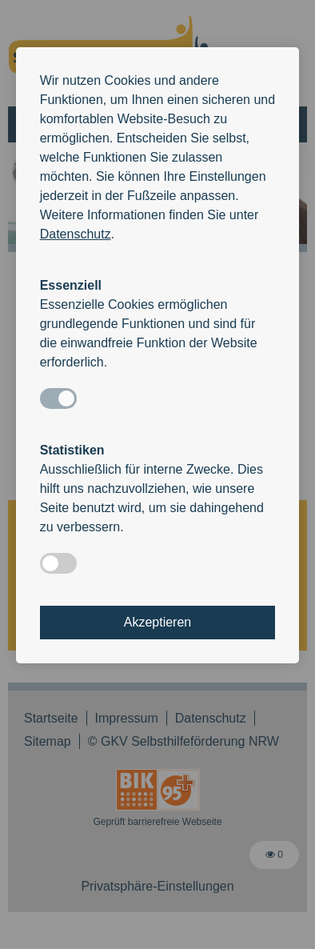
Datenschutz (75, 234)
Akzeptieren (158, 622)
